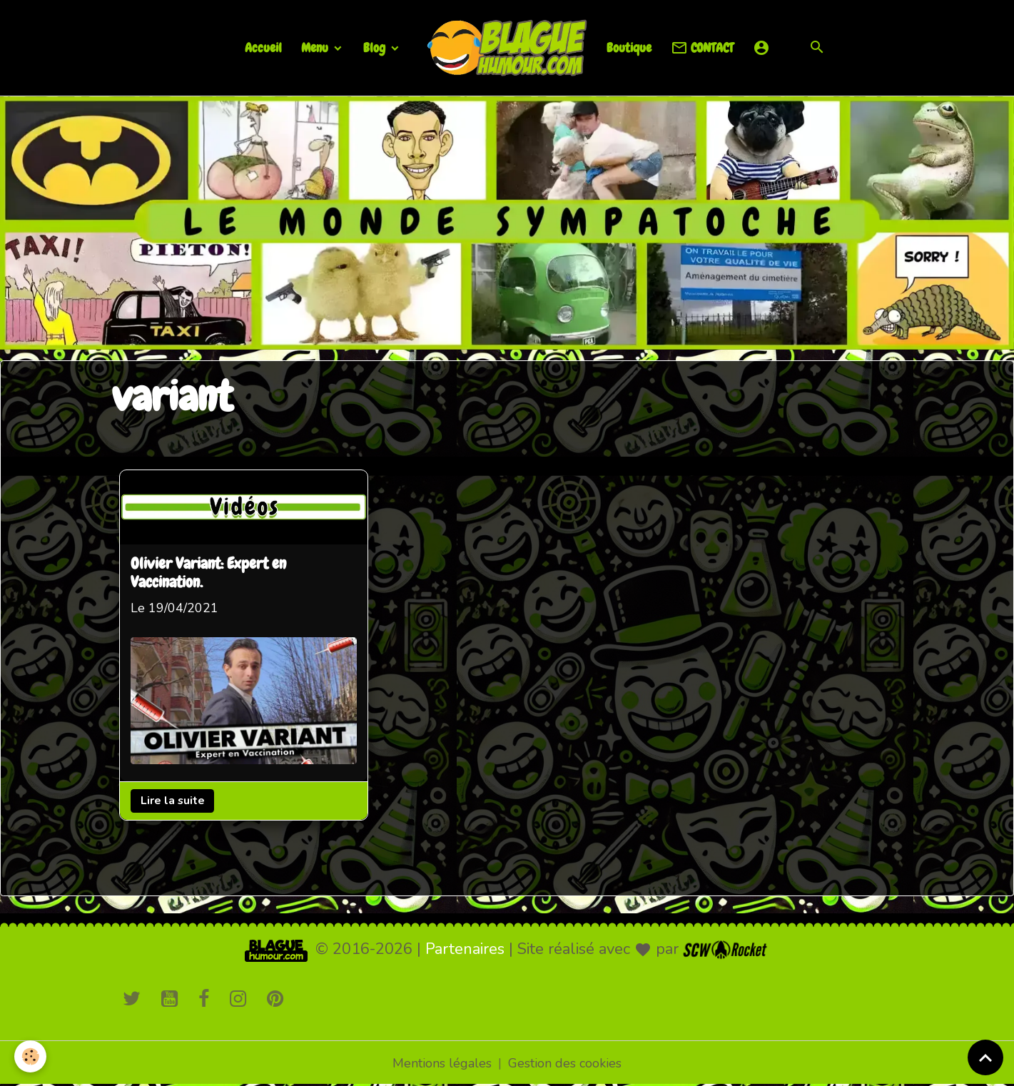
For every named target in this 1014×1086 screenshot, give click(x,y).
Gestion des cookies (565, 1063)
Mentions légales (442, 1063)
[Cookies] (30, 1056)
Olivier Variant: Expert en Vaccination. (208, 574)
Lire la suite (173, 800)
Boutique (629, 47)
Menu (316, 47)
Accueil (263, 47)
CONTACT (702, 48)
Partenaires (465, 949)
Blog (375, 47)
